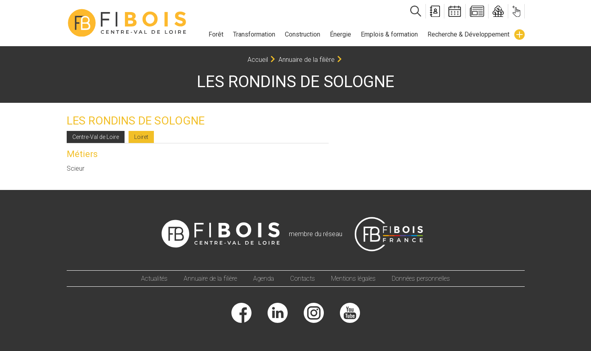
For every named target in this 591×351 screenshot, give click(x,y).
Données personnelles (421, 278)
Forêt (216, 34)
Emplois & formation (389, 34)
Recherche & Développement (468, 34)
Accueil (257, 59)
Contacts (302, 278)
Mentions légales (353, 278)
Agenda (263, 278)
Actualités (154, 278)
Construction (302, 34)
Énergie (340, 34)
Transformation (254, 34)
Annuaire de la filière (306, 59)
